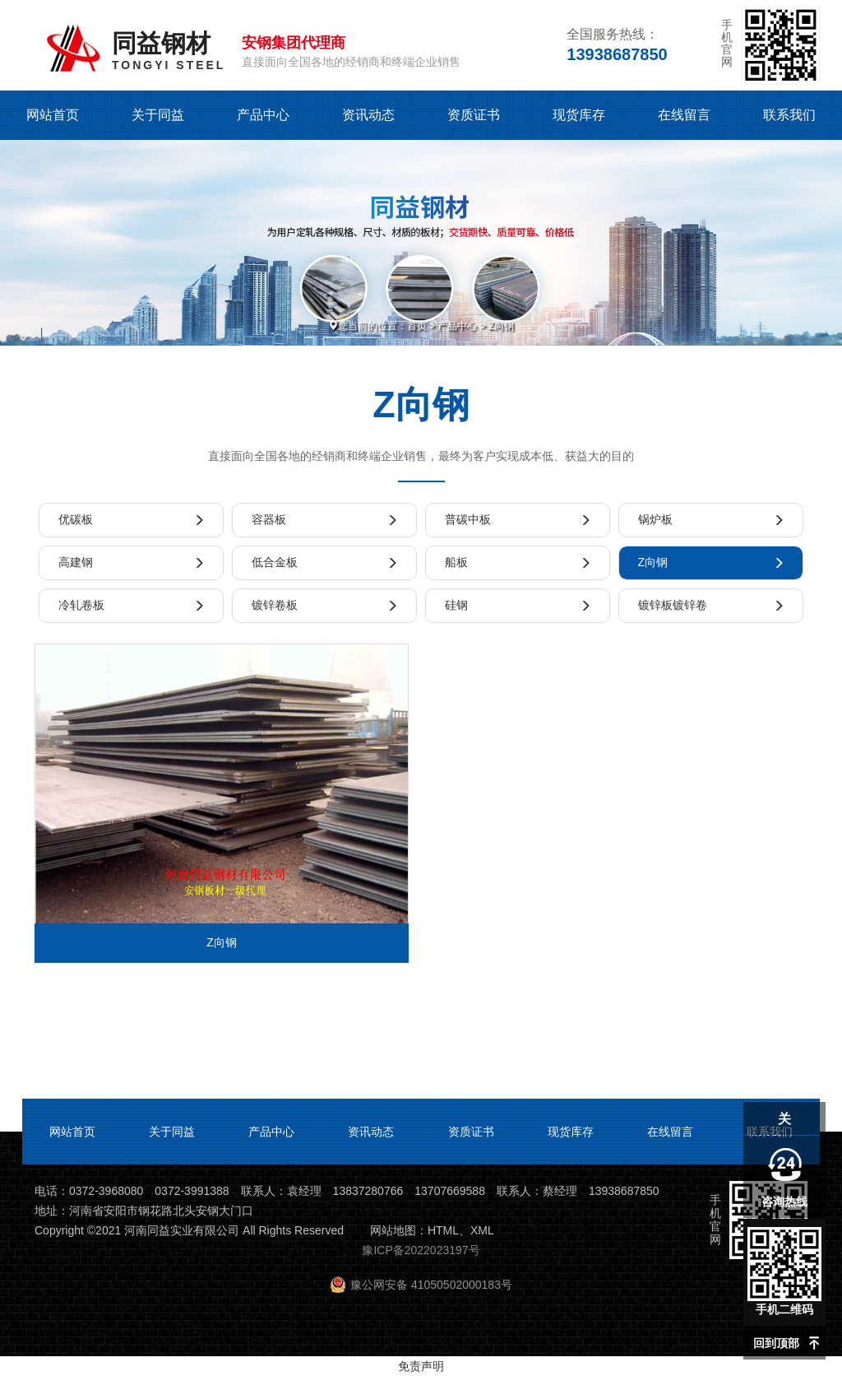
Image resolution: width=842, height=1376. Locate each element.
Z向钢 (501, 326)
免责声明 (421, 1366)
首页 (417, 326)
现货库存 (579, 115)
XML (482, 1230)
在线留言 (684, 115)
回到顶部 (776, 1343)
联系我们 (789, 115)
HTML (443, 1230)
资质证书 (473, 115)
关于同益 (158, 115)
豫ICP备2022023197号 (420, 1250)
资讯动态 (368, 115)
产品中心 (263, 115)
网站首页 (52, 115)
